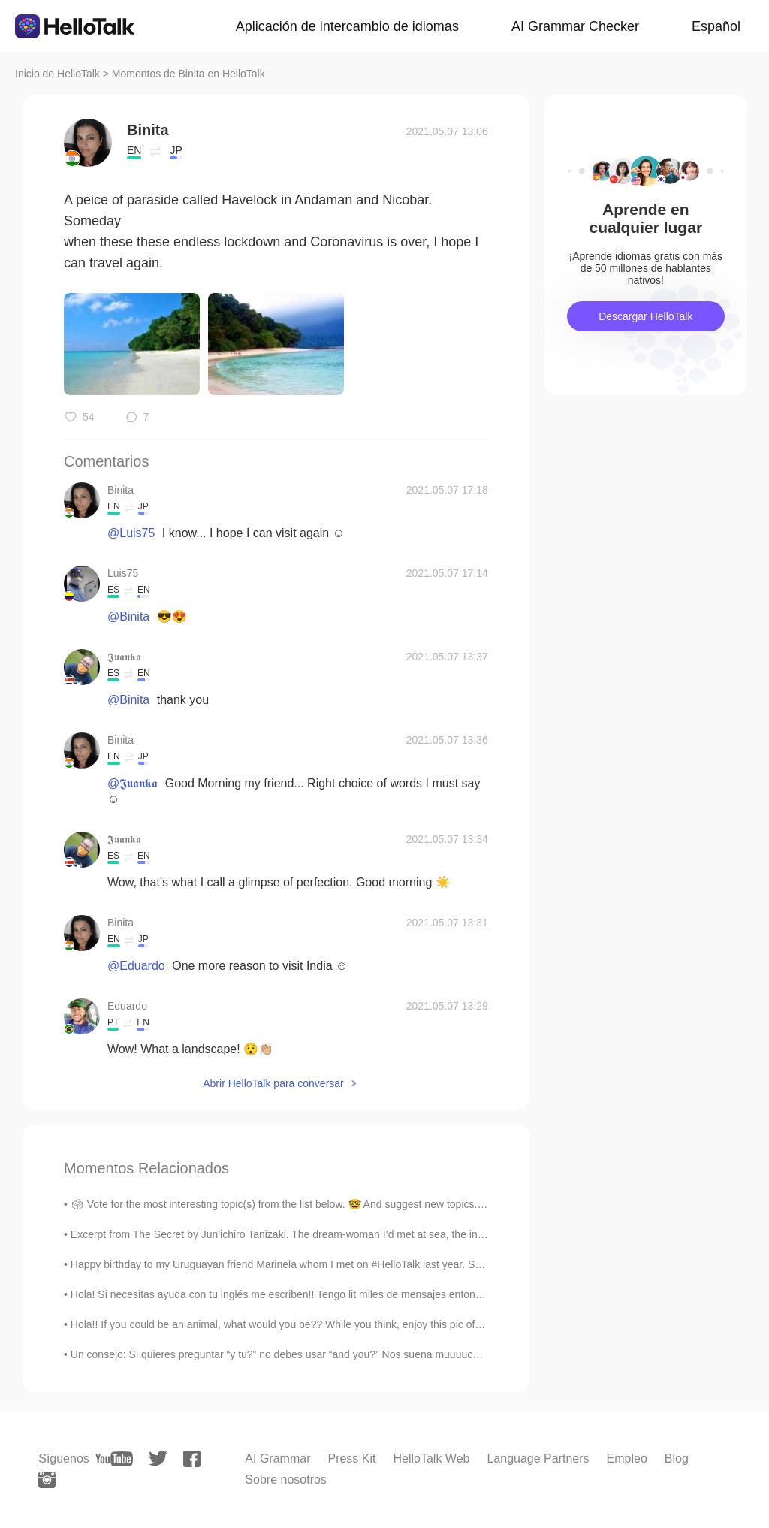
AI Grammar (277, 1458)
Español (716, 26)
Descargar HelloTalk (645, 316)
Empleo (627, 1458)
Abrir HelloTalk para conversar (273, 1083)
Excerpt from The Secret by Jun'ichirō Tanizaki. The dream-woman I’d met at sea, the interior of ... (298, 1234)
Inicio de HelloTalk (57, 74)
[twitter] (158, 1458)
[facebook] (192, 1459)
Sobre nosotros (286, 1479)
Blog (677, 1458)
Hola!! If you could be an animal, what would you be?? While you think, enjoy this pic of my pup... (296, 1324)
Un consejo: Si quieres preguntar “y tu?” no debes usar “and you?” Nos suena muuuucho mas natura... (310, 1354)
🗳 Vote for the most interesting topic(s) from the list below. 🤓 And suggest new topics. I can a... (295, 1204)
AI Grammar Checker (575, 26)
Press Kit (351, 1458)
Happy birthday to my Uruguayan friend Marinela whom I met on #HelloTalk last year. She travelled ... (306, 1264)
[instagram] (47, 1480)
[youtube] (114, 1458)
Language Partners (538, 1458)
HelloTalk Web (431, 1458)
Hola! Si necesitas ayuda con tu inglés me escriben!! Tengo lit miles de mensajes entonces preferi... (302, 1294)
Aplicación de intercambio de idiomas (347, 26)
